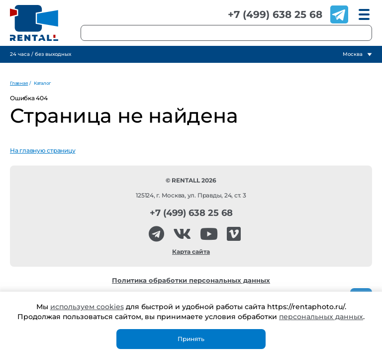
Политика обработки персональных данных (191, 280)
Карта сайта (191, 251)
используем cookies (87, 306)
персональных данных (321, 316)
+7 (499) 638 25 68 (275, 14)
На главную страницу (42, 150)
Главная (19, 83)
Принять (191, 339)
